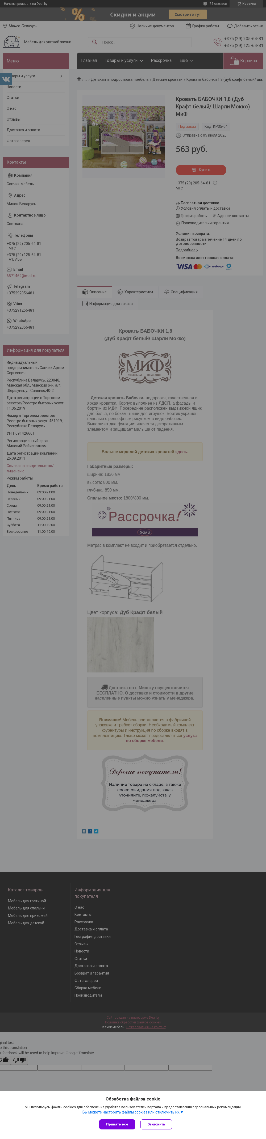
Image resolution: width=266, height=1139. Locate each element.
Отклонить (156, 1124)
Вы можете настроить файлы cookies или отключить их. (131, 1112)
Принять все (117, 1124)
